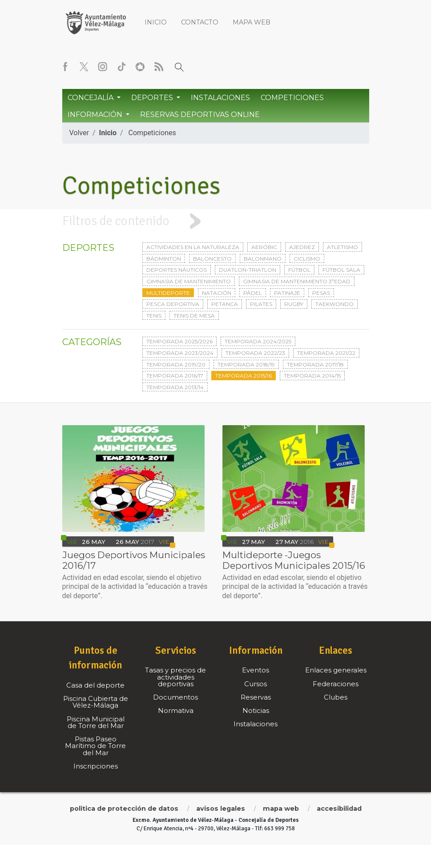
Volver (79, 133)
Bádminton (163, 258)
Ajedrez (302, 247)
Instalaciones (220, 97)
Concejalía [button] (91, 97)
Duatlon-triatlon (247, 269)
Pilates (261, 304)
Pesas (321, 293)
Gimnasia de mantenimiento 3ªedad (296, 281)
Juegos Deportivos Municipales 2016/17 (133, 560)
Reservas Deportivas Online (200, 114)
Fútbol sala (341, 269)
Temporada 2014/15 (312, 375)
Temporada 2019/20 (175, 364)
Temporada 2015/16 (243, 375)
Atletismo (342, 247)
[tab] (215, 221)
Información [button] (96, 114)
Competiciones (292, 97)
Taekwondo (334, 304)
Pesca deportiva (172, 304)
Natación (216, 293)
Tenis (153, 315)
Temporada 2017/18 (315, 364)
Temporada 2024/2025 (258, 341)
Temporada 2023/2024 (179, 353)
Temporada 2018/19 (246, 364)
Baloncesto (212, 258)
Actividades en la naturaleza (192, 247)
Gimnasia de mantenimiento (188, 281)
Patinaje (287, 293)
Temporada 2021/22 (326, 353)
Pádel (252, 293)
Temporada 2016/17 (174, 375)
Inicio (156, 22)
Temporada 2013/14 (175, 387)
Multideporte (168, 293)
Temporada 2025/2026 (179, 341)
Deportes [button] (153, 97)
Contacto (199, 22)
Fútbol (299, 269)
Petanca (224, 304)
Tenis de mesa (194, 315)
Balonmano (263, 258)
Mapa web (251, 22)
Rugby (293, 304)
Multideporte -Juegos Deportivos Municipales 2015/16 (293, 560)
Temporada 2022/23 (255, 353)
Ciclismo (307, 258)
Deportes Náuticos (176, 269)
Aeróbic (264, 247)
